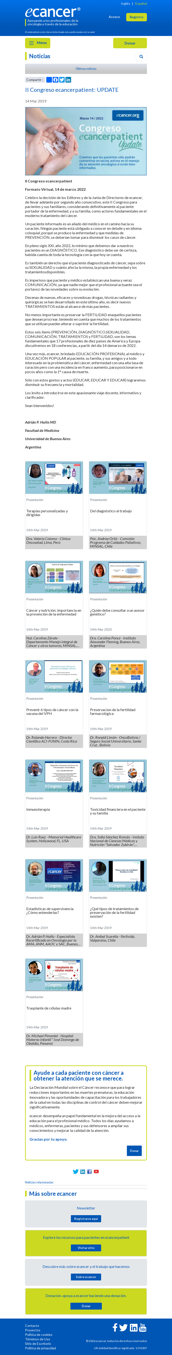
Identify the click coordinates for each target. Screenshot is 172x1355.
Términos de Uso (37, 1339)
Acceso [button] (114, 17)
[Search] (141, 56)
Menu (38, 43)
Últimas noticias (86, 69)
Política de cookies (38, 1335)
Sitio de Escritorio (38, 1344)
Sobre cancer (86, 1277)
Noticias (39, 56)
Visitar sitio (86, 1248)
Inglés (125, 3)
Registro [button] (136, 17)
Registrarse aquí (86, 1219)
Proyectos (32, 1330)
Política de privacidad (40, 1348)
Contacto (32, 1326)
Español (141, 3)
